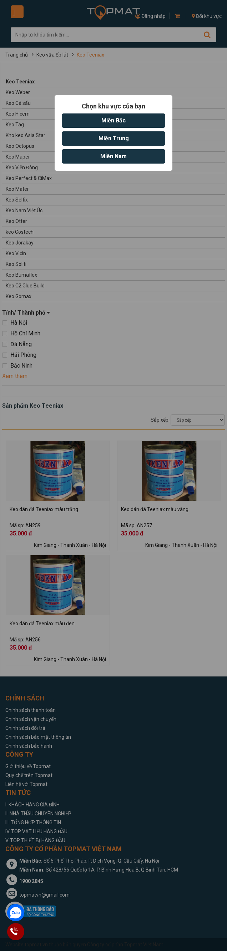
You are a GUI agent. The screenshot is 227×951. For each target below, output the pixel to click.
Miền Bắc (113, 120)
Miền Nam (113, 156)
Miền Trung (114, 138)
